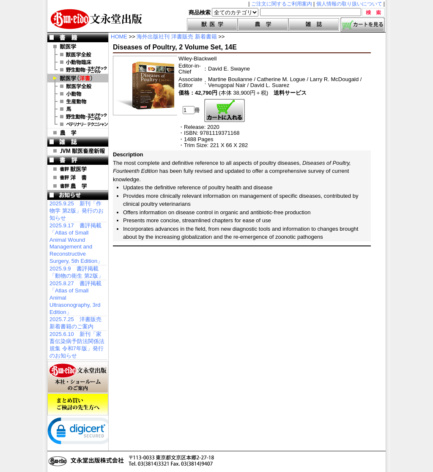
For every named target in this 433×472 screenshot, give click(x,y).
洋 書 (77, 78)
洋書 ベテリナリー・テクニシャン (77, 124)
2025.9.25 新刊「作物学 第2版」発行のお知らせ (76, 210)
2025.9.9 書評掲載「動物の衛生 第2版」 (76, 272)
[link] (81, 433)
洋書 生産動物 (77, 101)
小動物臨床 (77, 62)
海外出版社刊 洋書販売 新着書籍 (176, 36)
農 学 (77, 132)
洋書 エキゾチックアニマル (77, 116)
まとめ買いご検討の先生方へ (77, 404)
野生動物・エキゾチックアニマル (77, 70)
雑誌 (313, 24)
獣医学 (212, 24)
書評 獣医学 (77, 169)
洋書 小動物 (77, 94)
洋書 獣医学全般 (77, 86)
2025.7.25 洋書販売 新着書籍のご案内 (75, 323)
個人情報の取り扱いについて (349, 4)
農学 (263, 24)
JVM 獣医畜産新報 (77, 151)
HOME (119, 36)
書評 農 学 (77, 186)
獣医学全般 (77, 54)
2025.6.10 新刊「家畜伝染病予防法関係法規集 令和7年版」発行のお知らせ (76, 345)
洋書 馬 (77, 109)
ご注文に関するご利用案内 (281, 4)
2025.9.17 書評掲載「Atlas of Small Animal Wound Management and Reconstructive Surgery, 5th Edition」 (76, 243)
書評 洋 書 (77, 177)
